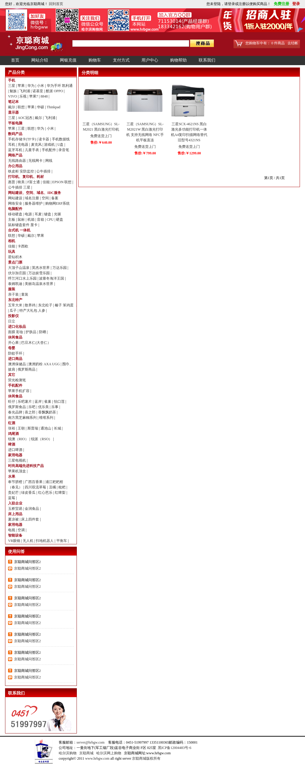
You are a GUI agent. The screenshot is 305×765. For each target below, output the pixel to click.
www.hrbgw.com (97, 758)
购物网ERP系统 (57, 203)
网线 (48, 161)
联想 (22, 107)
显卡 (34, 225)
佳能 (47, 182)
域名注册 (32, 198)
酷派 (50, 91)
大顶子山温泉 (19, 268)
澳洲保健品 (17, 364)
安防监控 (27, 171)
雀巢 (48, 401)
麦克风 (37, 144)
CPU (51, 219)
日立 (11, 321)
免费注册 (281, 3)
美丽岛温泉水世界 (39, 284)
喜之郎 (30, 412)
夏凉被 (14, 519)
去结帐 (292, 43)
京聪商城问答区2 (27, 562)
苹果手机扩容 (19, 391)
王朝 (22, 428)
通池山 (46, 428)
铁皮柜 (14, 171)
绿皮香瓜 (28, 492)
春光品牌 (15, 412)
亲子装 (14, 294)
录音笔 (63, 150)
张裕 (12, 428)
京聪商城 (86, 753)
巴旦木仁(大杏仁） (36, 343)
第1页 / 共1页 (274, 178)
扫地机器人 (45, 541)
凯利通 (67, 86)
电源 (29, 214)
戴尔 (12, 107)
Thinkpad (53, 107)
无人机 (28, 541)
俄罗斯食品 (17, 407)
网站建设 (15, 198)
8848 (45, 96)
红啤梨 (60, 492)
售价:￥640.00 (101, 142)
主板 (12, 219)
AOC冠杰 (25, 118)
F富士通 (34, 182)
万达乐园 (60, 268)
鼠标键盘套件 (19, 225)
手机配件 (49, 150)
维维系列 (46, 418)
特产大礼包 (28, 310)
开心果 (14, 343)
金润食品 (32, 509)
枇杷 (62, 487)
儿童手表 (32, 150)
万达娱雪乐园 (39, 273)
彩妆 (20, 332)
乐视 (23, 96)
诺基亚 (38, 91)
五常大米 (15, 305)
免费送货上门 (101, 136)
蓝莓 (12, 498)
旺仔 (12, 401)
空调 (22, 530)
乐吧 (32, 407)
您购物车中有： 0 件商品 (265, 43)
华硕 (41, 107)
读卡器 (44, 139)
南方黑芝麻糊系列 (23, 418)
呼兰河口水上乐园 (23, 278)
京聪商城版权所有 (146, 758)
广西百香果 (34, 482)
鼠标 (22, 219)
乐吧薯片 (25, 401)
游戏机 (50, 144)
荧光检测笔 (17, 380)
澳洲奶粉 (35, 364)
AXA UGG (51, 364)
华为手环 (54, 86)
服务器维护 (34, 203)
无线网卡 (35, 161)
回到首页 (56, 4)
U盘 (61, 144)
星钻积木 (15, 257)
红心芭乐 (45, 492)
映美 (22, 182)
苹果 (22, 86)
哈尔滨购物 (68, 753)
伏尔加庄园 (17, 273)
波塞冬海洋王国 (52, 278)
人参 (42, 310)
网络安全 (15, 203)
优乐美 (44, 407)
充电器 (23, 144)
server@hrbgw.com (91, 742)
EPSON (58, 182)
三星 (12, 86)
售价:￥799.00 (145, 153)
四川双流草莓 (36, 487)
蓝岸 (39, 401)
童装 (24, 294)
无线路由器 (17, 161)
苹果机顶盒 (17, 471)
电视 (12, 530)
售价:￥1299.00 (189, 153)
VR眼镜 (14, 541)
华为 (31, 86)
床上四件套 (30, 519)
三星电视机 (17, 460)
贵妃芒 (14, 492)
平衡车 (62, 541)
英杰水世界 (41, 268)
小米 (41, 86)
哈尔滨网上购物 (108, 753)
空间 (46, 198)
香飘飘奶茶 (47, 412)
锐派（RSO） (42, 439)
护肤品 (31, 332)
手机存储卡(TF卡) (22, 139)
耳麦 (39, 214)
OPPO (59, 91)
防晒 (43, 332)
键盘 (48, 214)
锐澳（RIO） (18, 439)
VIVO (13, 96)
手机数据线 (61, 139)
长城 (58, 428)
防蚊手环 (15, 353)
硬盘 (59, 219)
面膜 (12, 332)
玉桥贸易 (15, 509)
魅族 (14, 91)
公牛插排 (44, 171)
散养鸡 (30, 305)
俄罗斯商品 (27, 369)
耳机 (12, 144)
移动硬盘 (15, 214)
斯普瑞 (33, 428)
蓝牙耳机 (15, 150)
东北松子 (45, 305)
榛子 (59, 305)
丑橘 (53, 487)
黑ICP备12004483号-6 (175, 748)
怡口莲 (60, 401)
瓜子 (14, 310)
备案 (54, 198)
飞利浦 (25, 91)
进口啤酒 (15, 450)
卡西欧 (23, 246)
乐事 (55, 407)
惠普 (12, 182)
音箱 (41, 219)
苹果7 (34, 96)
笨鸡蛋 (68, 305)
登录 (295, 3)
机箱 (31, 219)
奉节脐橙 (15, 482)
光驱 (57, 214)
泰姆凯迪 (15, 284)
